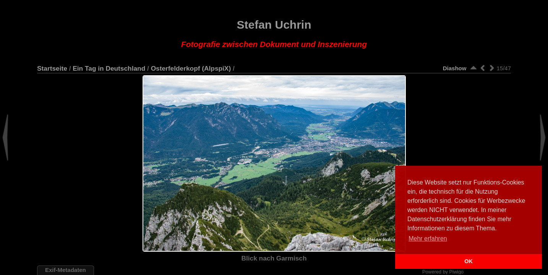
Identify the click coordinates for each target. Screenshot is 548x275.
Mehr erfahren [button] (428, 238)
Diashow (455, 68)
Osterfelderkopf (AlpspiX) (191, 68)
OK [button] (468, 261)
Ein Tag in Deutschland (109, 68)
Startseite (52, 68)
